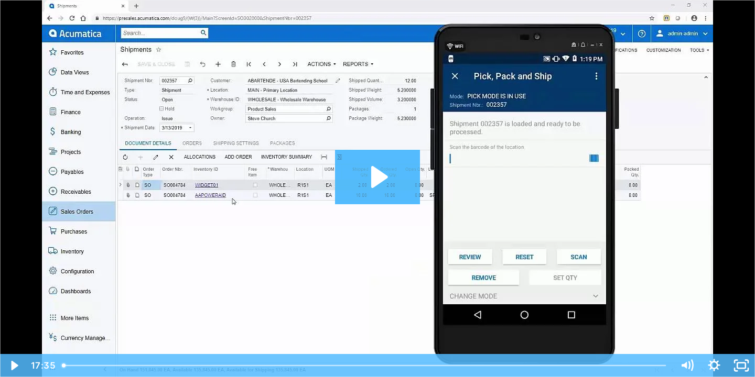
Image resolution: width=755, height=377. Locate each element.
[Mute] (686, 365)
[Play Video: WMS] (377, 177)
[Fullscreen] (741, 365)
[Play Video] (13, 365)
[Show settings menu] (714, 365)
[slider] (365, 365)
